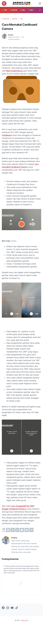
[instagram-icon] (7, 607)
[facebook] (8, 530)
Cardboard (6, 135)
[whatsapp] (17, 530)
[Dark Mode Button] (39, 3)
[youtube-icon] (12, 607)
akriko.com (24, 620)
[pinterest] (27, 530)
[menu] (4, 3)
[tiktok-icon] (16, 607)
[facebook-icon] (3, 607)
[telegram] (22, 530)
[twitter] (13, 530)
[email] (31, 530)
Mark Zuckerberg (14, 71)
